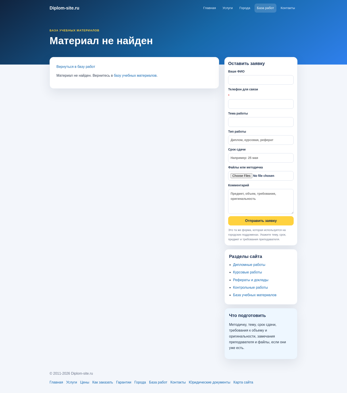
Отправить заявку (261, 221)
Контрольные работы (250, 287)
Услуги (228, 8)
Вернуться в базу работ (75, 67)
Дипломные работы (249, 265)
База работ (265, 8)
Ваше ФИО (261, 77)
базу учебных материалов (135, 75)
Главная (209, 8)
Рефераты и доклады (250, 280)
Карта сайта (243, 382)
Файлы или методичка (261, 173)
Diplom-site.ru (64, 8)
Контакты (288, 8)
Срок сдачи (261, 155)
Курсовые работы (247, 272)
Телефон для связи (261, 98)
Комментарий (261, 198)
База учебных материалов (254, 295)
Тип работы (261, 137)
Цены (84, 382)
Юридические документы (209, 382)
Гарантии (123, 382)
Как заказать (102, 382)
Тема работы (261, 119)
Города (244, 8)
